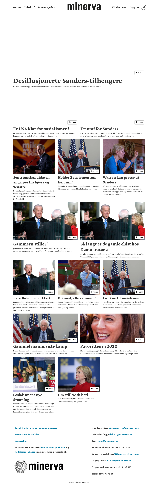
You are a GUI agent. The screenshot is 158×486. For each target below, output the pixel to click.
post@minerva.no (108, 441)
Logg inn (135, 7)
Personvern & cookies (27, 434)
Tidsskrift (29, 7)
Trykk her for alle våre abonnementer (36, 427)
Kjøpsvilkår (21, 441)
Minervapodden (47, 7)
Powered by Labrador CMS (79, 482)
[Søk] (143, 7)
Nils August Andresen (126, 454)
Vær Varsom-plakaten (53, 447)
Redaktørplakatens (26, 451)
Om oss (17, 7)
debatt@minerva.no (120, 434)
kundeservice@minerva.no (124, 427)
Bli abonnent (119, 7)
